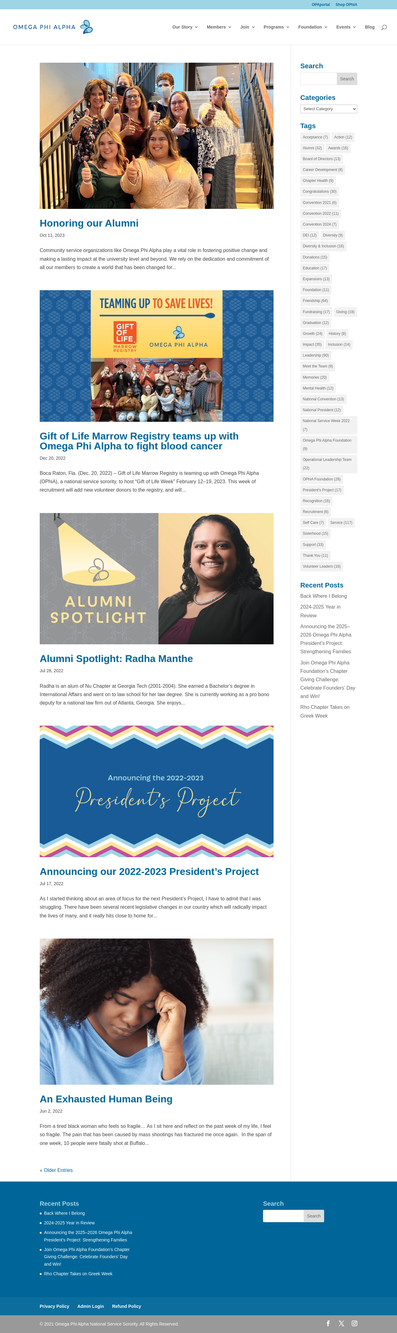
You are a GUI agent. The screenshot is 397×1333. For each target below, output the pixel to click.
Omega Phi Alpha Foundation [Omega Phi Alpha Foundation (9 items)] (327, 444)
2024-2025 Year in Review (69, 1222)
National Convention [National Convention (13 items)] (323, 399)
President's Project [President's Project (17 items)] (322, 490)
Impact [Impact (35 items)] (312, 344)
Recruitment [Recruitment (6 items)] (315, 512)
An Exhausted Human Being (107, 1099)
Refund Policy (126, 1306)
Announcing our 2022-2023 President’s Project (149, 871)
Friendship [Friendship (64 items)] (315, 301)
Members (216, 27)
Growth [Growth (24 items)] (312, 333)
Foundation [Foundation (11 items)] (316, 290)
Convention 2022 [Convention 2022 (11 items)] (320, 213)
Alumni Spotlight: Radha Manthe (116, 658)
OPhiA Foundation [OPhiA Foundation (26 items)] (322, 479)
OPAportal (321, 5)
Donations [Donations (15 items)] (315, 257)
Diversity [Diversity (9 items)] (333, 235)
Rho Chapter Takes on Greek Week (78, 1273)
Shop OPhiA (346, 5)
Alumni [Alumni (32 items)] (312, 148)
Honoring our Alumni (89, 223)
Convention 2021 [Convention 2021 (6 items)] (320, 202)
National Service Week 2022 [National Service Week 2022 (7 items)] (326, 425)
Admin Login (90, 1306)
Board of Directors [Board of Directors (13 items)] (321, 159)
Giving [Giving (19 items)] (345, 312)
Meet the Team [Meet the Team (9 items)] (318, 366)
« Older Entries (56, 1170)
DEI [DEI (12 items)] (310, 235)
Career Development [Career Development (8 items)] (323, 170)
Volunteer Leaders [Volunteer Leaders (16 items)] (322, 566)
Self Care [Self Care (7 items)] (313, 522)
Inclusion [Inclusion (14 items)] (339, 344)
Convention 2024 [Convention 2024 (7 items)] (320, 224)
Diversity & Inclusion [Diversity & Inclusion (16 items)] (323, 246)
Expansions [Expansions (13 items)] (316, 279)
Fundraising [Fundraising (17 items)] (316, 312)
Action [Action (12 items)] (343, 137)
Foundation (310, 27)
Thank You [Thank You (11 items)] (315, 555)
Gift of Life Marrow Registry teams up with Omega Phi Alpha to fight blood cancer (139, 441)
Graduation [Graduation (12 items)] (316, 323)
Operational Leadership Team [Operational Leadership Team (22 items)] (327, 463)
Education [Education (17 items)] (315, 268)
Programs (274, 27)
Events (344, 27)
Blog (370, 27)
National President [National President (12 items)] (322, 410)
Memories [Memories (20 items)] (315, 377)
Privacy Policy (54, 1306)
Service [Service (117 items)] (341, 522)
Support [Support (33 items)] (313, 545)
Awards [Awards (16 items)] (338, 148)
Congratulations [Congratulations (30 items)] (320, 191)
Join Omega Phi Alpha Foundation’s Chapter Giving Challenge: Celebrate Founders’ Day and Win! (327, 679)
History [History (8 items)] (337, 333)
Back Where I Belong (323, 596)
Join (244, 27)
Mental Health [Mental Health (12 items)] (318, 388)
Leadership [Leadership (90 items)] (316, 355)
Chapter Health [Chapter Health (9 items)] (318, 180)
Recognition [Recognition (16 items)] (316, 501)
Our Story (182, 27)
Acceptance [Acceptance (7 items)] (315, 137)
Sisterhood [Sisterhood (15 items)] (315, 533)
